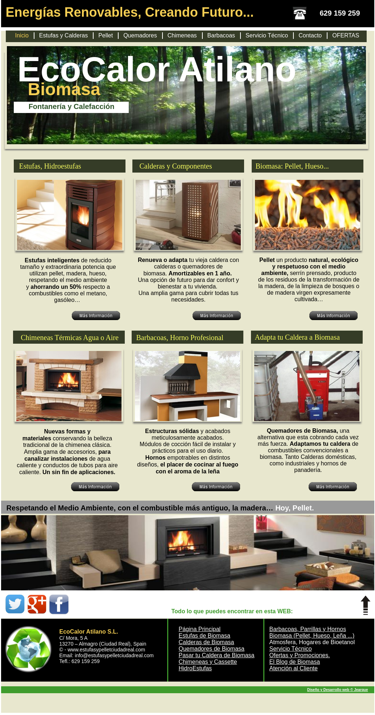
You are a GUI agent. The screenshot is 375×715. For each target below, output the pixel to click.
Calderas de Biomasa (206, 642)
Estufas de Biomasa (204, 636)
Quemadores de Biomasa (211, 649)
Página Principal (200, 629)
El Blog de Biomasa (294, 662)
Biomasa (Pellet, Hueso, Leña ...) (312, 636)
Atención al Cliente (293, 668)
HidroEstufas (195, 668)
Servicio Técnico (290, 649)
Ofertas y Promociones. (299, 655)
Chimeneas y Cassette (208, 662)
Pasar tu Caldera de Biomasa (217, 655)
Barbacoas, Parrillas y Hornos (307, 629)
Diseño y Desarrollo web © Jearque (337, 690)
